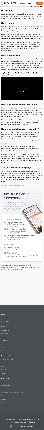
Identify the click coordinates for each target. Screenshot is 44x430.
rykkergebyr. (5, 143)
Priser (2, 350)
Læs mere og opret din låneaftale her (12, 185)
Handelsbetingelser (5, 385)
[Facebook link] (36, 419)
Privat (29, 3)
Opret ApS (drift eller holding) (7, 359)
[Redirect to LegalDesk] (31, 422)
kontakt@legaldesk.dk (30, 419)
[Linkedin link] (38, 419)
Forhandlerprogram (5, 330)
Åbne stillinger (4, 333)
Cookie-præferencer (5, 406)
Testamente (4, 373)
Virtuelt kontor (4, 366)
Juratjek (3, 337)
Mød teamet (3, 399)
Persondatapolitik (5, 388)
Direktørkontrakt (4, 362)
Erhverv (22, 3)
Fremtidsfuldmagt (5, 369)
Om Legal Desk (4, 395)
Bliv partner (3, 382)
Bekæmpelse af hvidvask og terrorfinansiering (11, 392)
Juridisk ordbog (4, 340)
